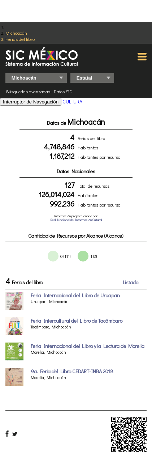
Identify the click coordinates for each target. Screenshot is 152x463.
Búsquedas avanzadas (28, 91)
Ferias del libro (20, 39)
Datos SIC (63, 91)
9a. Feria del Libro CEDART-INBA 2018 (72, 371)
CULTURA (72, 101)
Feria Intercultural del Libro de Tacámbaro (76, 320)
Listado (130, 282)
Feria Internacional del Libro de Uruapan (75, 295)
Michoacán (16, 33)
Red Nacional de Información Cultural (76, 220)
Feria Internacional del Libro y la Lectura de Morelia (87, 346)
